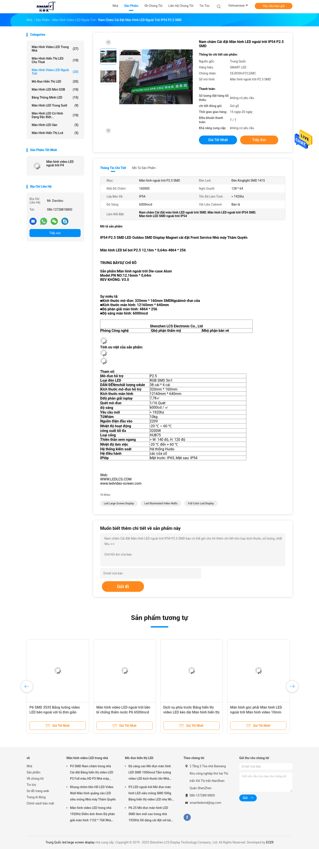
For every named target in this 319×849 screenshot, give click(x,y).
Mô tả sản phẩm (144, 168)
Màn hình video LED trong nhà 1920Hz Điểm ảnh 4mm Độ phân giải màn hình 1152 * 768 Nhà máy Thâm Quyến (92, 814)
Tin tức (31, 785)
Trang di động (36, 797)
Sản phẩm (34, 772)
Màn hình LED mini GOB (55, 89)
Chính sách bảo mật (40, 803)
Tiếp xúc (55, 233)
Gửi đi (123, 586)
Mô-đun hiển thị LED (55, 81)
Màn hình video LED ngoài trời (55, 71)
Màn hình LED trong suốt (55, 105)
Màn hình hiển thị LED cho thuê (55, 60)
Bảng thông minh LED (55, 97)
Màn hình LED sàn (55, 125)
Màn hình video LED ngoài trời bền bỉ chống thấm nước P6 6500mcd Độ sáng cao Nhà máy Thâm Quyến (124, 712)
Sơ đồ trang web (38, 791)
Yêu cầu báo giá (274, 6)
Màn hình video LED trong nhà (55, 48)
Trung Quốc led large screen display (69, 842)
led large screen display (119, 503)
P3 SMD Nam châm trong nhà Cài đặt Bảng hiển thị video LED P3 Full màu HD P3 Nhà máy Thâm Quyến (91, 773)
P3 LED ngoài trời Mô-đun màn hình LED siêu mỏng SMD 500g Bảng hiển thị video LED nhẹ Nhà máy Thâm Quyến (150, 793)
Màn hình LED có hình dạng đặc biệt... (55, 115)
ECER (270, 842)
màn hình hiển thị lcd (55, 133)
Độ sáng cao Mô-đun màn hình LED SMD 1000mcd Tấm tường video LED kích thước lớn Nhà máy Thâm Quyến (149, 773)
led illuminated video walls (160, 503)
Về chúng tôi (35, 778)
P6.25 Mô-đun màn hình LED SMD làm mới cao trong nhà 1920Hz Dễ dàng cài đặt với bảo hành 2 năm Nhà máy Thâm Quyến (150, 814)
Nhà (29, 766)
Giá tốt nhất (218, 140)
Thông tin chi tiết (113, 168)
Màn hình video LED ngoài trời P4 (60, 163)
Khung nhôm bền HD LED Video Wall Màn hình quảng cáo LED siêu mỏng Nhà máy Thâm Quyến (93, 793)
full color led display (201, 503)
